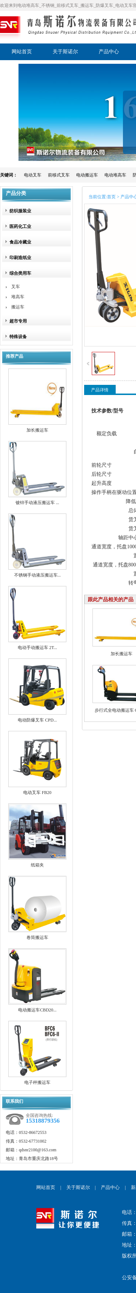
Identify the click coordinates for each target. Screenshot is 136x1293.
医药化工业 (20, 226)
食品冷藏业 (20, 242)
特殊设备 (18, 336)
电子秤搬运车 (37, 1082)
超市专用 (18, 321)
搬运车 (17, 306)
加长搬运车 (37, 430)
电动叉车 (32, 175)
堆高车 (17, 296)
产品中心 (110, 1187)
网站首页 (45, 1187)
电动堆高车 (115, 175)
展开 (129, 127)
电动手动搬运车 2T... (37, 647)
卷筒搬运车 (37, 937)
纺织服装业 (20, 210)
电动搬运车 (87, 175)
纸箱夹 (37, 865)
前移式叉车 (59, 175)
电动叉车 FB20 (37, 792)
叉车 (15, 286)
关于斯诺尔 (78, 1187)
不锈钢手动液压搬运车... (37, 575)
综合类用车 (20, 273)
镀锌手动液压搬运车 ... (37, 502)
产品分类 (16, 193)
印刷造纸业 (20, 257)
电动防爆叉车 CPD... (37, 720)
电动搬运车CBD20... (37, 1010)
